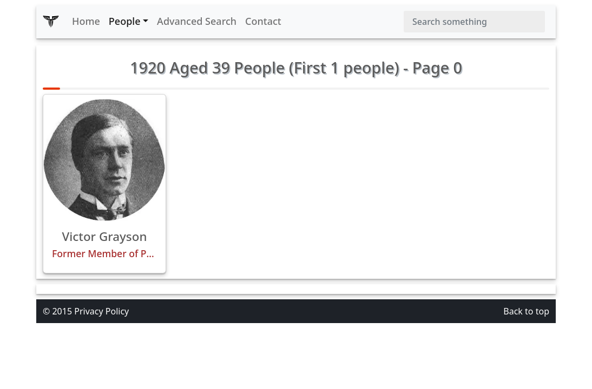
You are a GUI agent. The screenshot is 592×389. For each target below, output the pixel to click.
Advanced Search (196, 21)
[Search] (474, 21)
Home (86, 21)
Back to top (526, 311)
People (125, 21)
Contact (263, 21)
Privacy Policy (101, 311)
